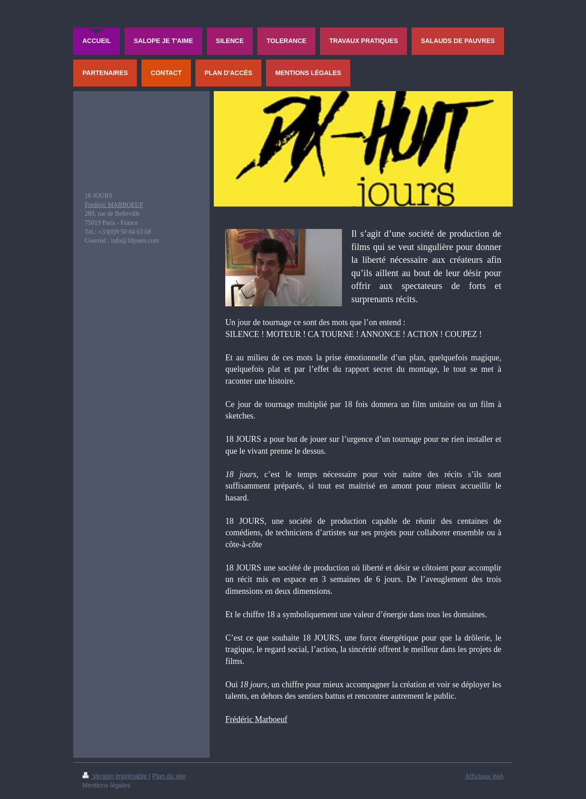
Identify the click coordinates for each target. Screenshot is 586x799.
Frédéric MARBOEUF (114, 204)
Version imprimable (115, 776)
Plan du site (168, 776)
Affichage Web (484, 776)
